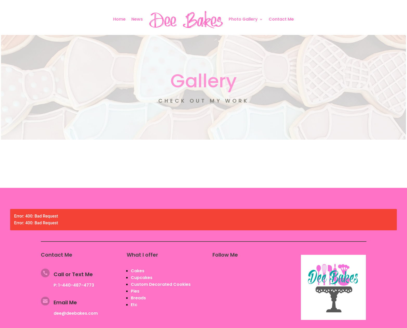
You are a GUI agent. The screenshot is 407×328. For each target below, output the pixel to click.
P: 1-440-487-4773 (74, 285)
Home (119, 19)
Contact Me (281, 19)
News (137, 19)
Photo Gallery (243, 19)
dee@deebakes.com (76, 313)
